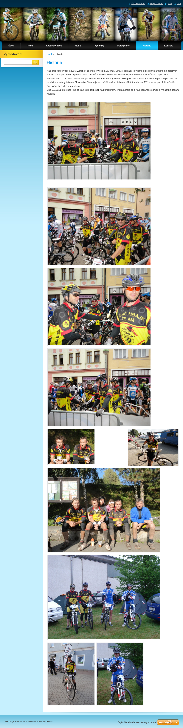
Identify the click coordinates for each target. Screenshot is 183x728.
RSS (170, 3)
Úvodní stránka (138, 3)
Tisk (179, 3)
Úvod (49, 54)
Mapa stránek (156, 3)
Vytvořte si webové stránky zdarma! (137, 722)
